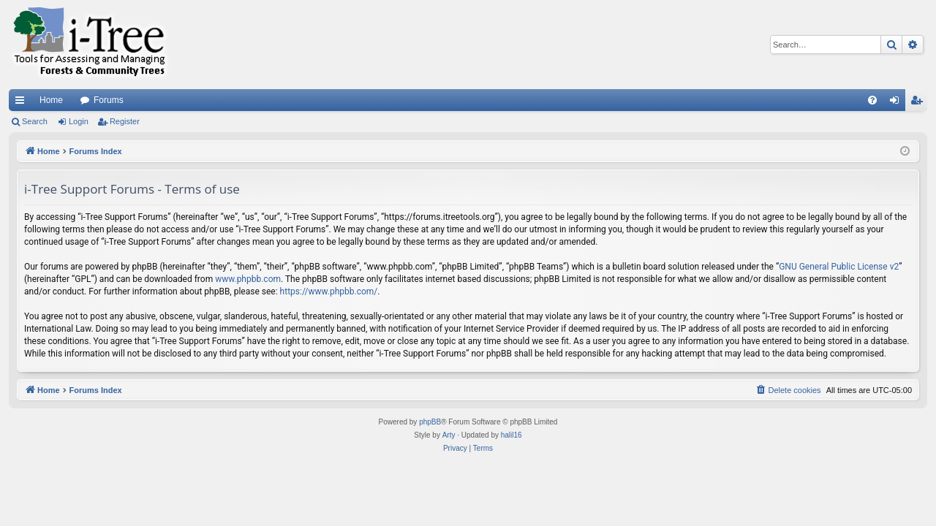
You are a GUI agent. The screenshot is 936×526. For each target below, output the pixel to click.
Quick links (23, 103)
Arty (449, 435)
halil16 (511, 435)
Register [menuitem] (919, 103)
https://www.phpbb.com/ (329, 291)
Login (78, 121)
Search (35, 121)
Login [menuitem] (897, 103)
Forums (109, 100)
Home (51, 100)
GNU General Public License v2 (839, 267)
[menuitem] (872, 100)
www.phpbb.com (248, 279)
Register (125, 121)
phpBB (430, 422)
